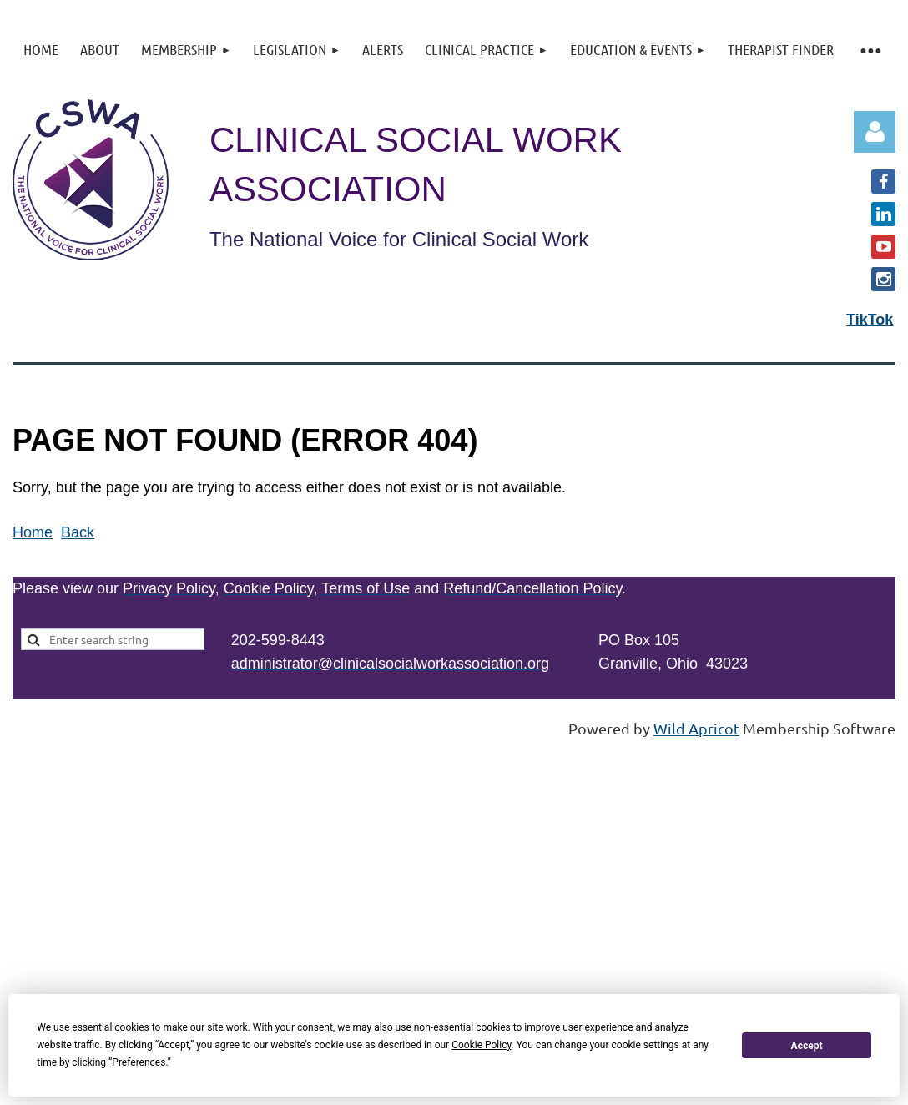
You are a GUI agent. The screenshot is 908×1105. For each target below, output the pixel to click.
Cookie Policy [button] (481, 1045)
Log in (874, 132)
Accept (807, 1046)
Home (33, 532)
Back (77, 532)
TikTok (869, 319)
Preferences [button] (138, 1062)
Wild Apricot (696, 728)
